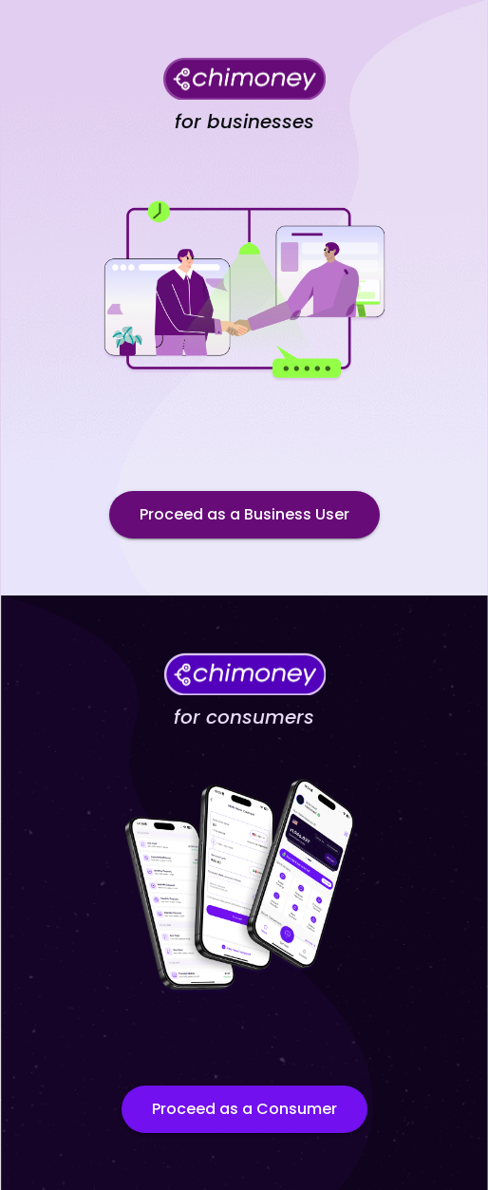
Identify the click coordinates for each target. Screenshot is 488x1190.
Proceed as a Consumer (244, 1109)
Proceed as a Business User (244, 514)
